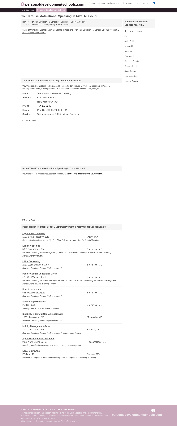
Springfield (129, 41)
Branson (128, 51)
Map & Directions (65, 30)
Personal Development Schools (51, 10)
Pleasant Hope (130, 56)
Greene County (131, 66)
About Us (25, 409)
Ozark (127, 36)
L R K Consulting (31, 261)
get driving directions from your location (85, 174)
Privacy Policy (49, 409)
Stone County (130, 71)
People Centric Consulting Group (39, 274)
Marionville (129, 46)
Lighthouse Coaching (33, 233)
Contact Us (36, 409)
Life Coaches (28, 10)
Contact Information (48, 30)
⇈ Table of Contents (30, 120)
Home (25, 22)
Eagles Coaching (31, 246)
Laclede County (131, 81)
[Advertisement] (71, 56)
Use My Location (133, 31)
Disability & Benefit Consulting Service (42, 314)
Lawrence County (132, 76)
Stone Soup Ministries (34, 302)
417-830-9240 (44, 106)
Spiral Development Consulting (38, 338)
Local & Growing (31, 351)
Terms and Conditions (66, 409)
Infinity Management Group (36, 326)
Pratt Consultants (31, 289)
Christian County (131, 61)
